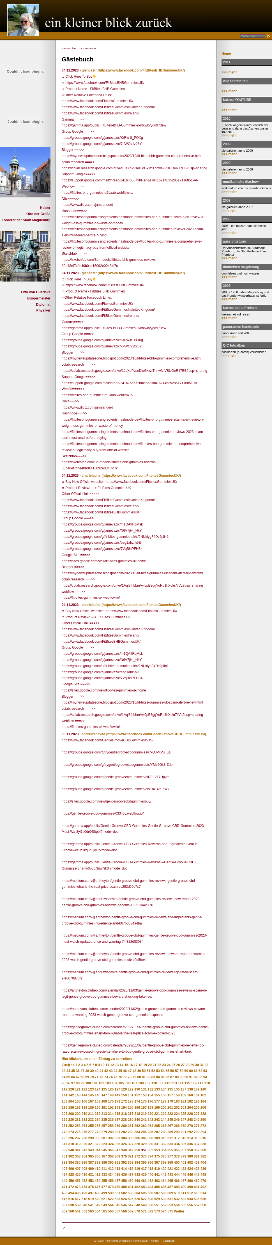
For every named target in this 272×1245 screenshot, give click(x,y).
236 (111, 1120)
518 (84, 1199)
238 (124, 1120)
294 (203, 1132)
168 (97, 1101)
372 (137, 1156)
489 (183, 1187)
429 (77, 1175)
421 (170, 1169)
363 (77, 1156)
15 (126, 1065)
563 (91, 1211)
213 (104, 1114)
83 (153, 1077)
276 (84, 1132)
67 (77, 1077)
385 (77, 1163)
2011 (226, 62)
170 (111, 1101)
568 (124, 1211)
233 (91, 1120)
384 (71, 1163)
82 (148, 1077)
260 (124, 1126)
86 (167, 1077)
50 (144, 1071)
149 (117, 1095)
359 (196, 1150)
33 (63, 1071)
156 (163, 1095)
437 (130, 1175)
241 (144, 1120)
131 (144, 1089)
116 (194, 1083)
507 (157, 1193)
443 (170, 1175)
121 (77, 1089)
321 (91, 1144)
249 (196, 1120)
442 (163, 1175)
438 (137, 1175)
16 (131, 1065)
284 (137, 1132)
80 (139, 1077)
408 (84, 1169)
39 (92, 1071)
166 (84, 1101)
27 (183, 1065)
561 (77, 1211)
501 (117, 1193)
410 (97, 1169)
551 (157, 1205)
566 (111, 1211)
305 (130, 1138)
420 (163, 1169)
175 (144, 1101)
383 (64, 1163)
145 (91, 1095)
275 (77, 1132)
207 (64, 1114)
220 (150, 1114)
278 (97, 1132)
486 (163, 1187)
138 (190, 1089)
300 (97, 1138)
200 (163, 1108)
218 (137, 1114)
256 (97, 1126)
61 (195, 1071)
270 (190, 1126)
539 (77, 1205)
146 (97, 1095)
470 (203, 1181)
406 (71, 1169)
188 (84, 1108)
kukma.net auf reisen (240, 308)
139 (196, 1089)
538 (71, 1205)
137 (183, 1089)
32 (206, 1065)
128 (124, 1089)
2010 (226, 119)
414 (124, 1169)
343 (91, 1150)
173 (130, 1101)
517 (77, 1199)
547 (130, 1205)
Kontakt (155, 1240)
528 (150, 1199)
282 (124, 1132)
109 (147, 1083)
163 (64, 1101)
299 (91, 1138)
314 (190, 1138)
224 (177, 1114)
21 (154, 1065)
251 (64, 1126)
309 (157, 1138)
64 (63, 1077)
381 (196, 1156)
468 (190, 1181)
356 (177, 1150)
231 (77, 1120)
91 (191, 1077)
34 (68, 1071)
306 (137, 1138)
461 (144, 1181)
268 (177, 1126)
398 (163, 1163)
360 (203, 1150)
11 (107, 1065)
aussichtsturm (234, 241)
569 (130, 1211)
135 (170, 1089)
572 (150, 1211)
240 (137, 1120)
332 (163, 1144)
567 (117, 1211)
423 (183, 1169)
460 (137, 1181)
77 (125, 1077)
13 (117, 1065)
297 (77, 1138)
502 (124, 1193)
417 (144, 1169)
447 (196, 1175)
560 (71, 1211)
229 (64, 1120)
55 (167, 1071)
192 (111, 1108)
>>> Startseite (87, 48)
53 (158, 1071)
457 (117, 1181)
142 (71, 1095)
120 (71, 1089)
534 (190, 1199)
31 (202, 1065)
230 (71, 1120)
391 (117, 1163)
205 (196, 1108)
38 (87, 1071)
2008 (226, 163)
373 (144, 1156)
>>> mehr (229, 72)
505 (144, 1193)
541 (91, 1205)
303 (117, 1138)
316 (203, 1138)
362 (71, 1156)
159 (183, 1095)
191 (104, 1108)
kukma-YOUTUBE (237, 100)
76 (120, 1077)
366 (97, 1156)
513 (196, 1193)
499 (104, 1193)
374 (150, 1156)
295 (64, 1138)
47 (130, 1071)
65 (68, 1077)
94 (205, 1077)
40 (96, 1071)
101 (95, 1083)
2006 (226, 219)
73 (106, 1077)
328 (137, 1144)
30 (197, 1065)
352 (150, 1150)
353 (157, 1150)
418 (150, 1169)
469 (196, 1181)
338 (203, 1144)
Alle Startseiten (235, 81)
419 (157, 1169)
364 (84, 1156)
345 (104, 1150)
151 (130, 1095)
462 (150, 1181)
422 (177, 1169)
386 (84, 1163)
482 (137, 1187)
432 (97, 1175)
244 (163, 1120)
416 (137, 1169)
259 (117, 1126)
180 (177, 1101)
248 (190, 1120)
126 (111, 1089)
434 (111, 1175)
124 (97, 1089)
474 (84, 1187)
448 (203, 1175)
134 (163, 1089)
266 (163, 1126)
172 (124, 1101)
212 (97, 1114)
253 (77, 1126)
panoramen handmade (241, 327)
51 (148, 1071)
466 (177, 1181)
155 (157, 1095)
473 (77, 1187)
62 (200, 1071)
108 (141, 1083)
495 (77, 1193)
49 (139, 1071)
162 (203, 1095)
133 (157, 1089)
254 (84, 1126)
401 (183, 1163)
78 (130, 1077)
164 (71, 1101)
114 (180, 1083)
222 (163, 1114)
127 (117, 1089)
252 (71, 1126)
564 (97, 1211)
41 (101, 1071)
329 (144, 1144)
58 (181, 1071)
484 (150, 1187)
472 (71, 1187)
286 (150, 1132)
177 (157, 1101)
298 (84, 1138)
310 (163, 1138)
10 (102, 1065)
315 (196, 1138)
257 (104, 1126)
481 (130, 1187)
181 (183, 1101)
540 (84, 1205)
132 (150, 1089)
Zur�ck (68, 1065)
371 (130, 1156)
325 (117, 1144)
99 (82, 1083)
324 (111, 1144)
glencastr (89, 70)
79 (134, 1077)
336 (190, 1144)
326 (124, 1144)
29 (192, 1065)
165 (77, 1101)
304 (124, 1138)
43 (110, 1071)
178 (163, 1101)
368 (111, 1156)
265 (157, 1126)
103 (108, 1083)
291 (183, 1132)
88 (177, 1077)
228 (203, 1114)
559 (64, 1211)
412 (111, 1169)
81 (144, 1077)
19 (145, 1065)
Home (226, 54)
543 (104, 1205)
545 (117, 1205)
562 (84, 1211)
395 (144, 1163)
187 (77, 1108)
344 (97, 1150)
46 (125, 1071)
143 (77, 1095)
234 (97, 1120)
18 (140, 1065)
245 (170, 1120)
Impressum (141, 1240)
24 (168, 1065)
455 (104, 1181)
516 (71, 1199)
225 (183, 1114)
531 (170, 1199)
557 (196, 1205)
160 (190, 1095)
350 (137, 1150)
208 (71, 1114)
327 (130, 1144)
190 (97, 1108)
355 (170, 1150)
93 (200, 1077)
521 (104, 1199)
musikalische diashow (241, 182)
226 (190, 1114)
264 (150, 1126)
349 (130, 1150)
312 (177, 1138)
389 (104, 1163)
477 (104, 1187)
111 (160, 1083)
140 (203, 1089)
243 (157, 1120)
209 (77, 1114)
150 (124, 1095)
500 (111, 1193)
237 (117, 1120)
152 (137, 1095)
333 (170, 1144)
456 (111, 1181)
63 (205, 1071)
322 (97, 1144)
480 (124, 1187)
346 (111, 1150)
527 (144, 1199)
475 (91, 1187)
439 (144, 1175)
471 (64, 1187)
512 (190, 1193)
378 (177, 1156)
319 (77, 1144)
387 (91, 1163)
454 (97, 1181)
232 (84, 1120)
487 (170, 1187)
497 (91, 1193)
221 (157, 1114)
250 (203, 1120)
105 (121, 1083)
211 (91, 1114)
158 (177, 1095)
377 (170, 1156)
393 (130, 1163)
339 (64, 1150)
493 (64, 1193)
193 (117, 1108)
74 (110, 1077)
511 (183, 1193)
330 (150, 1144)
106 (128, 1083)
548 (137, 1205)
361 (64, 1156)
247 (183, 1120)
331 (157, 1144)
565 (104, 1211)
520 (97, 1199)
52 (153, 1071)
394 (137, 1163)
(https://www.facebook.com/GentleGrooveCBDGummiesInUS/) (156, 734)
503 (130, 1193)
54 (162, 1071)
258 (111, 1126)
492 (203, 1187)
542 (97, 1205)
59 (186, 1071)
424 (190, 1169)
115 (187, 1083)
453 (91, 1181)
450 (71, 1181)
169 (104, 1101)
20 (150, 1065)
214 (111, 1114)
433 (104, 1175)
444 (177, 1175)
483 (144, 1187)
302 (111, 1138)
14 (121, 1065)
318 (71, 1144)
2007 (226, 200)
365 (91, 1156)
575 (170, 1211)
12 (112, 1065)
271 (196, 1126)
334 (177, 1144)
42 (106, 1071)
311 (170, 1138)
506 (150, 1193)
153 (144, 1095)
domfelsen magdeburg (241, 267)
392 (124, 1163)
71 (96, 1077)
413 (117, 1169)
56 (172, 1071)
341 (77, 1150)
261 (130, 1126)
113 (174, 1083)
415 (130, 1169)
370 (124, 1156)
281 (117, 1132)
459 (130, 1181)
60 (191, 1071)
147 (104, 1095)
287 (157, 1132)
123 (91, 1089)
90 (186, 1077)
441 (157, 1175)
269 (183, 1126)
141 (64, 1095)
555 (183, 1205)
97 (73, 1083)
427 (64, 1175)
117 (200, 1083)
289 (170, 1132)
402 (190, 1163)
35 (73, 1071)
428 (71, 1175)
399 (170, 1163)
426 (203, 1169)
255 (91, 1126)
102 (101, 1083)
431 (91, 1175)
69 (87, 1077)
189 (91, 1108)
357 (183, 1150)
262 (137, 1126)
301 (104, 1138)
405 (64, 1169)
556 (190, 1205)
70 (92, 1077)
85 (162, 1077)
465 (170, 1181)
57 (177, 1071)
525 (130, 1199)
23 (164, 1065)
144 (84, 1095)
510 (177, 1193)
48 (134, 1071)
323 (104, 1144)
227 (196, 1114)
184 (203, 1101)
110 (154, 1083)
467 (183, 1181)
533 (183, 1199)
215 (117, 1114)
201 (170, 1108)
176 (150, 1101)
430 (84, 1175)
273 (64, 1132)
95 (63, 1083)
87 (172, 1077)
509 (170, 1193)
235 (104, 1120)
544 (111, 1205)
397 (157, 1163)
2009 (226, 144)
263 (144, 1126)
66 (73, 1077)
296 (71, 1138)
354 (163, 1150)
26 (178, 1065)
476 (97, 1187)
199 (157, 1108)
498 (97, 1193)
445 (183, 1175)
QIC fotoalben (234, 345)
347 (117, 1150)
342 (84, 1150)
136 (177, 1089)
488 (177, 1187)
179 (170, 1101)
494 (71, 1193)
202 (177, 1108)
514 (203, 1193)
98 (77, 1083)
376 (163, 1156)
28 (187, 1065)
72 (101, 1077)
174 (137, 1101)
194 (124, 1108)
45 (120, 1071)
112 (167, 1083)
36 (77, 1071)
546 (124, 1205)
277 (91, 1132)
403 (196, 1163)
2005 (226, 286)
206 (203, 1108)
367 (104, 1156)
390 (111, 1163)
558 (203, 1205)
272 (203, 1126)
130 (137, 1089)
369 (117, 1156)
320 (84, 1144)
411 (104, 1169)
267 (170, 1126)
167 (91, 1101)
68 (82, 1077)
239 (130, 1120)
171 (117, 1101)
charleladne (91, 476)
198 (150, 1108)
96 (68, 1083)
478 (111, 1187)
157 (170, 1095)
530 (163, 1199)
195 (130, 1108)
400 (177, 1163)
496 (84, 1193)
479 (117, 1187)
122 (84, 1089)
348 (124, 1150)
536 (203, 1199)
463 (157, 1181)
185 (64, 1108)
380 (190, 1156)
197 (144, 1108)
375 (157, 1156)
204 (190, 1108)
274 (71, 1132)
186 (71, 1108)
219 (144, 1114)
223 (170, 1114)
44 (115, 1071)
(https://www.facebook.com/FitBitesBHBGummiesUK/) (141, 70)
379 (183, 1156)
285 (144, 1132)
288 (163, 1132)
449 (64, 1181)
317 (64, 1144)
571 (144, 1211)
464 (163, 1181)
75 (115, 1077)
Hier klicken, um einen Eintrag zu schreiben (97, 1059)
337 (196, 1144)
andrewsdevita (93, 734)
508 (163, 1193)
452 (84, 1181)
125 (104, 1089)
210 (84, 1114)
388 (97, 1163)
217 (130, 1114)
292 (190, 1132)
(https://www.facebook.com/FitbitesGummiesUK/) (141, 476)
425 (196, 1169)
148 (111, 1095)
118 (207, 1083)
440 (150, 1175)
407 (77, 1169)
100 (88, 1083)
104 (114, 1083)
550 (150, 1205)
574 (163, 1211)
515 (64, 1199)
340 (71, 1150)
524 (124, 1199)
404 (203, 1163)
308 (150, 1138)
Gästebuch (169, 1240)
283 (130, 1132)
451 (77, 1181)
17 (135, 1065)
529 (157, 1199)
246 (177, 1120)
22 (159, 1065)
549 (144, 1205)
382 (203, 1156)
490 (190, 1187)
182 (190, 1101)
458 (124, 1181)
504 (137, 1193)
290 (177, 1132)
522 (111, 1199)
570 (137, 1211)
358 (190, 1150)
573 (157, 1211)
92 (195, 1077)
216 (124, 1114)
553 (170, 1205)
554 (177, 1205)
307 (144, 1138)
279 (104, 1132)
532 (177, 1199)
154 (150, 1095)
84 (158, 1077)
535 (196, 1199)
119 (64, 1089)
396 (150, 1163)
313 (183, 1138)
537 (64, 1205)
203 (183, 1108)
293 (196, 1132)
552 (163, 1205)
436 (124, 1175)
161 (196, 1095)
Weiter (179, 1211)
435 (117, 1175)
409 (91, 1169)
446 (190, 1175)
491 (196, 1187)
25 (173, 1065)
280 (111, 1132)
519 (91, 1199)
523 (117, 1199)
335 (183, 1144)
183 (196, 1101)
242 (150, 1120)
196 (137, 1108)
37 (82, 1071)
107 (134, 1083)
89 (181, 1077)
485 (157, 1187)
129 (130, 1089)
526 (137, 1199)
